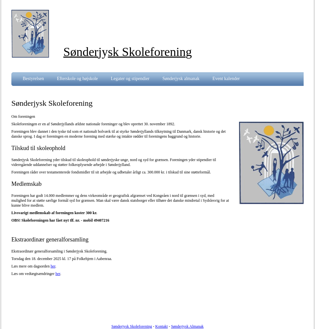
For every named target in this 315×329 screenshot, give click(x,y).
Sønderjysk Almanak (187, 326)
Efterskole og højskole (77, 78)
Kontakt (161, 326)
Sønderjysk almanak (180, 78)
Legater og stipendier (130, 78)
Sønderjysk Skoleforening (131, 326)
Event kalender (226, 78)
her (53, 266)
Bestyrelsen (33, 78)
